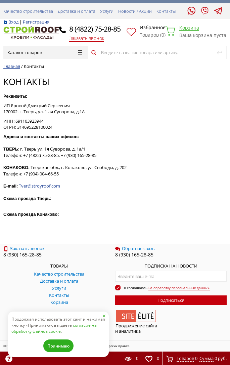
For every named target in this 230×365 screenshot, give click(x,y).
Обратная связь (135, 248)
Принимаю (58, 346)
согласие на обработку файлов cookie (54, 328)
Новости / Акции (135, 11)
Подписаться (170, 300)
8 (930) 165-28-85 (22, 254)
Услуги (106, 11)
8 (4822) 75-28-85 (95, 29)
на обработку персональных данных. (179, 287)
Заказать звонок (86, 38)
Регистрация (36, 22)
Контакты (166, 11)
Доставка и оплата (76, 11)
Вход (13, 22)
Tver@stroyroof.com (39, 186)
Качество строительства (28, 11)
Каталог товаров (44, 52)
